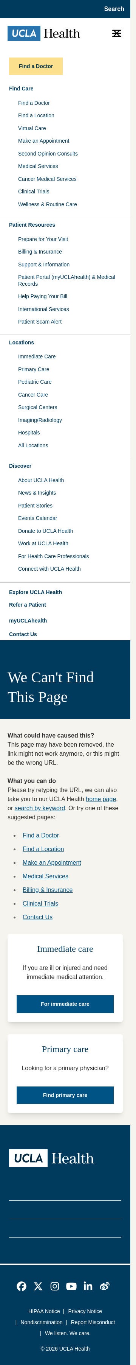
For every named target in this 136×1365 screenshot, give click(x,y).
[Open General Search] (112, 9)
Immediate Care (37, 356)
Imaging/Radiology (40, 420)
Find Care (21, 89)
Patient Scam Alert (40, 322)
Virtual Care (32, 128)
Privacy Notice (85, 1311)
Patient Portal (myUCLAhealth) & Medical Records (66, 280)
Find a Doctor (34, 103)
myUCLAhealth (28, 621)
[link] (21, 1286)
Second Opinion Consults (48, 154)
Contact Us (23, 634)
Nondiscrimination (42, 1322)
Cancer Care (33, 395)
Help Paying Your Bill (42, 296)
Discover (20, 466)
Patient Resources (32, 225)
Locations (21, 342)
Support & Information (44, 264)
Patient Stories (35, 506)
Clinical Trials (33, 191)
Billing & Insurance (40, 252)
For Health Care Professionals (53, 556)
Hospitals (29, 433)
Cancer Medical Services (47, 179)
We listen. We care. (68, 1333)
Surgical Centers (37, 407)
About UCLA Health (41, 480)
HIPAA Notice (44, 1311)
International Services (43, 309)
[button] (65, 592)
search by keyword (40, 808)
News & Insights (37, 493)
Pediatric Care (35, 382)
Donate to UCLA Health (45, 531)
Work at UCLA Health (43, 543)
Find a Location (36, 115)
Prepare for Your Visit (43, 239)
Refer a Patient (27, 605)
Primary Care (33, 369)
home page (101, 799)
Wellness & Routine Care (47, 204)
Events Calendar (37, 518)
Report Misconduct (93, 1322)
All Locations (33, 445)
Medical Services (38, 166)
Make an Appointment (43, 141)
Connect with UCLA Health (49, 569)
